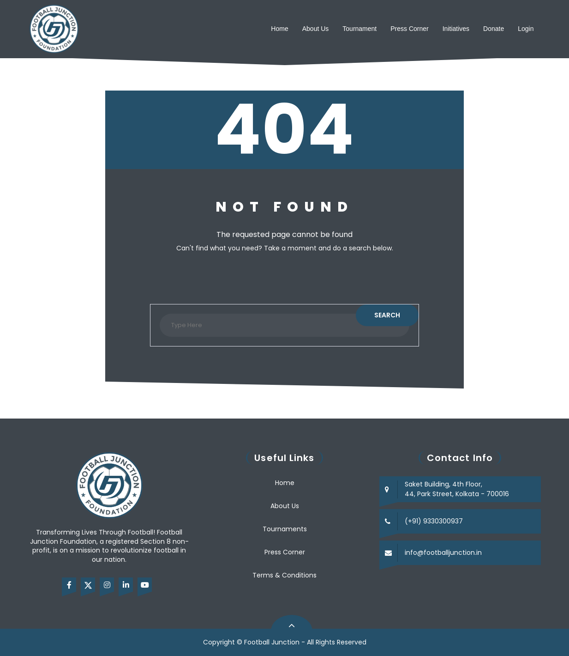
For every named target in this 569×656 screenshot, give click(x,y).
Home (279, 28)
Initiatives (456, 28)
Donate (493, 28)
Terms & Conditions (284, 575)
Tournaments (285, 529)
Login (525, 28)
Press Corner (409, 28)
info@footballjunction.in (443, 552)
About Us (315, 28)
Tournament (359, 28)
